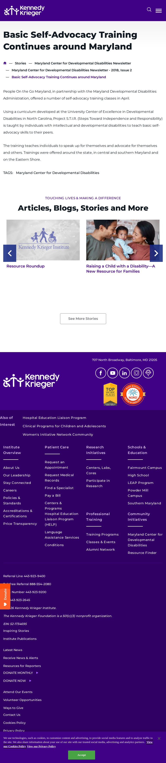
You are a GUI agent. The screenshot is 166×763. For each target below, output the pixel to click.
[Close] (159, 738)
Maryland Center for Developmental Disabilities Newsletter (83, 63)
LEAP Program (140, 483)
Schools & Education (137, 450)
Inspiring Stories (16, 631)
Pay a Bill (53, 495)
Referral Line (24, 576)
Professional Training (98, 517)
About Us (11, 468)
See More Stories (83, 319)
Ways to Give (13, 708)
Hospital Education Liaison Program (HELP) (61, 519)
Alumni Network (100, 549)
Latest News (12, 650)
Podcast (148, 373)
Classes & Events (101, 542)
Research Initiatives (95, 450)
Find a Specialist (59, 488)
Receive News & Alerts (20, 658)
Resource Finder (142, 553)
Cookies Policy (14, 723)
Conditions (54, 545)
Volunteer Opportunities (22, 700)
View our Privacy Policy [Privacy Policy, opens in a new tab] (41, 746)
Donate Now (14, 681)
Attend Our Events (17, 692)
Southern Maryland (144, 503)
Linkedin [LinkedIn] (124, 373)
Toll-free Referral (27, 584)
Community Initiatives (139, 517)
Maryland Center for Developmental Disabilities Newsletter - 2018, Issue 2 (72, 70)
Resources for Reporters (22, 666)
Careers (10, 490)
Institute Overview (12, 450)
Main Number (24, 592)
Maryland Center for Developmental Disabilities (145, 539)
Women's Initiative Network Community (58, 434)
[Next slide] (156, 253)
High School (138, 475)
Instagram (136, 373)
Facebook (100, 373)
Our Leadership (16, 475)
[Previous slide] (9, 253)
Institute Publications (20, 639)
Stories (20, 63)
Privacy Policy (14, 731)
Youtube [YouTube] (112, 373)
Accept (81, 755)
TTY (16, 600)
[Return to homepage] (24, 10)
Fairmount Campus (145, 468)
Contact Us (11, 715)
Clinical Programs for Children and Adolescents (64, 426)
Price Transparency (20, 524)
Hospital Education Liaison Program (54, 418)
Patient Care (57, 447)
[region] (83, 747)
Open (159, 11)
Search (149, 9)
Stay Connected (17, 483)
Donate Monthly (18, 673)
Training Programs (102, 534)
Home (4, 63)
